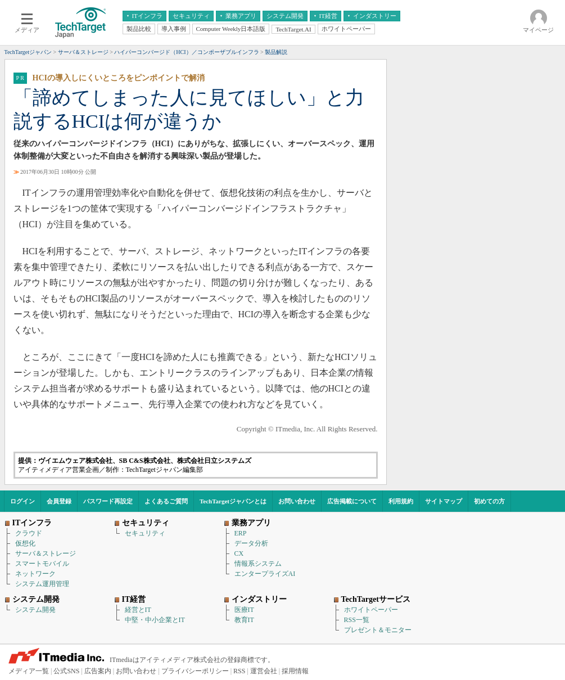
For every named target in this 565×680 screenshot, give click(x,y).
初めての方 (489, 501)
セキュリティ (145, 533)
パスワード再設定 (108, 501)
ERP (240, 533)
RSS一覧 (356, 620)
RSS (239, 671)
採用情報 (295, 671)
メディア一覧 (28, 671)
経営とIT (138, 610)
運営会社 (263, 671)
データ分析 (251, 543)
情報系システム (258, 564)
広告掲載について (352, 501)
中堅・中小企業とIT (155, 620)
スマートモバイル (42, 564)
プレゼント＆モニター (378, 630)
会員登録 (59, 501)
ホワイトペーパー (371, 610)
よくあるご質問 (166, 501)
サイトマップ (443, 501)
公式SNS (66, 671)
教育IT (244, 620)
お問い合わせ (296, 501)
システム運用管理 (42, 584)
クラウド (28, 533)
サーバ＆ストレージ (45, 553)
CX (239, 553)
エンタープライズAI (265, 574)
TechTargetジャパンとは (233, 501)
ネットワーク (35, 574)
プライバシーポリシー (195, 671)
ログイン (22, 501)
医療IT (244, 610)
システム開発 (35, 610)
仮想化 (25, 543)
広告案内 (97, 671)
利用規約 (400, 501)
